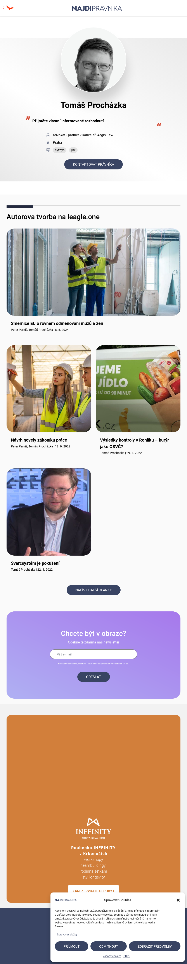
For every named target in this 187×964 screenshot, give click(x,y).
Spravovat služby (67, 934)
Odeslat (93, 677)
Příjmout (72, 947)
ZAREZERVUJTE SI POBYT (93, 891)
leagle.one (84, 217)
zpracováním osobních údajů (114, 663)
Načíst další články (93, 590)
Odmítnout (108, 947)
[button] (178, 900)
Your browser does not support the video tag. (93, 764)
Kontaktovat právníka (93, 164)
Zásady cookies (112, 956)
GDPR (126, 956)
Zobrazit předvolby (155, 947)
